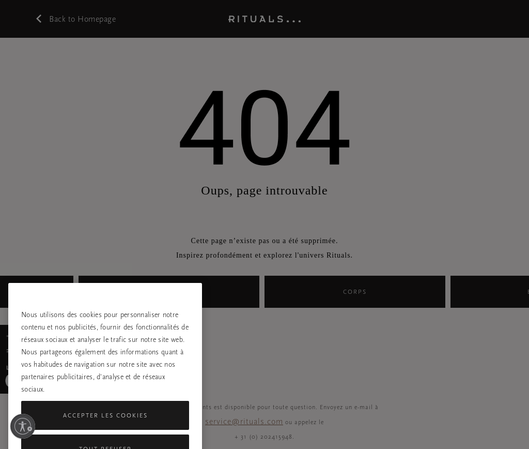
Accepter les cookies (105, 425)
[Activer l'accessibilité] (22, 426)
